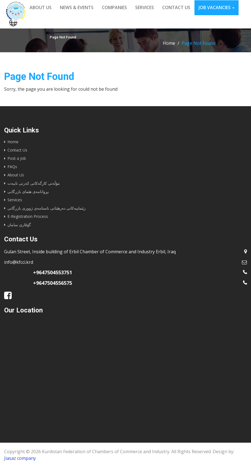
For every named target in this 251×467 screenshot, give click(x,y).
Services (144, 7)
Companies (114, 7)
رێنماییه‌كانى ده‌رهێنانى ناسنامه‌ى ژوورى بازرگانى (46, 208)
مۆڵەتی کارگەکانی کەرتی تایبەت (33, 183)
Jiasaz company (20, 458)
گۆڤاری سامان (19, 224)
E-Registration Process (27, 216)
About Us (15, 175)
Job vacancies (216, 7)
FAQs (12, 166)
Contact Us (17, 150)
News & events (77, 7)
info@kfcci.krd (18, 262)
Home (169, 43)
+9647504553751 (52, 272)
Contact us (176, 7)
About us (41, 7)
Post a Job (16, 158)
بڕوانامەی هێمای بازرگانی (28, 191)
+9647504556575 (52, 283)
